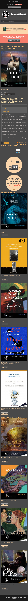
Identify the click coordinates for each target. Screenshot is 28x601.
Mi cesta (19, 4)
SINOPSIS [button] (5, 105)
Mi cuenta (9, 4)
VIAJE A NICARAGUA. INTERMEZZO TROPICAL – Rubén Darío (12, 275)
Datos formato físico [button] (7, 111)
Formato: (3, 94)
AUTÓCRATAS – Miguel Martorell (7, 542)
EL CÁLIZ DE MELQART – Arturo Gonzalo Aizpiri (9, 457)
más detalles (4, 234)
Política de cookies (14, 597)
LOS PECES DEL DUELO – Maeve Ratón (8, 500)
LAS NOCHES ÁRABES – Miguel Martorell (8, 584)
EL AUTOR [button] (5, 108)
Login (13, 4)
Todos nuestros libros (14, 40)
